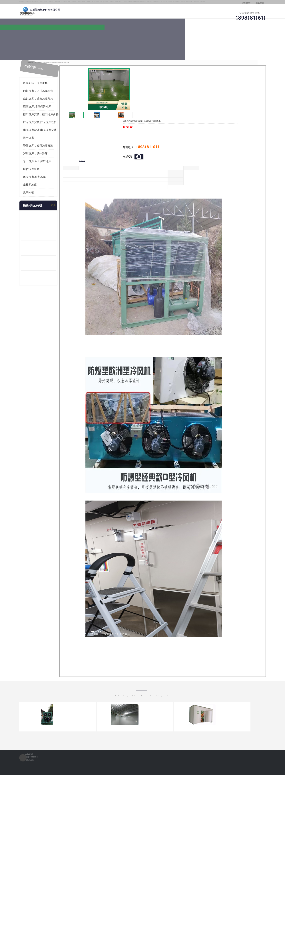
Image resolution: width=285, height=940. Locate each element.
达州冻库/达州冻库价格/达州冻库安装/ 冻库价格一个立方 (110, 873)
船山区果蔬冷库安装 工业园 (51, 228)
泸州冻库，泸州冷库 (49, 137)
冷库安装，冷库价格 (49, 67)
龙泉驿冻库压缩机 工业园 (49, 206)
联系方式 (234, 35)
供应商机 (80, 35)
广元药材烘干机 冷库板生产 (51, 266)
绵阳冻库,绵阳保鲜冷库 (80, 45)
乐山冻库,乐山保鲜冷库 (51, 145)
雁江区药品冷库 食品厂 (48, 221)
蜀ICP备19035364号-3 (79, 909)
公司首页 (49, 35)
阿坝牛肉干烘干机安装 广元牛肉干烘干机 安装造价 (52, 213)
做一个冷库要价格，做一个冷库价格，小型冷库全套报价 (197, 873)
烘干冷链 (42, 176)
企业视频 (111, 35)
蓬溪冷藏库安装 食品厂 (48, 243)
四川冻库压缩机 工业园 (48, 251)
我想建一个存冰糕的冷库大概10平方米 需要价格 (236, 873)
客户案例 (203, 35)
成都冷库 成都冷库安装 (54, 873)
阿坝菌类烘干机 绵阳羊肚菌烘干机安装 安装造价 (52, 258)
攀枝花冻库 (44, 169)
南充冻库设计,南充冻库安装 (54, 114)
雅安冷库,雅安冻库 (48, 161)
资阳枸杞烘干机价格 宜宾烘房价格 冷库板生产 (52, 236)
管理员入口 (88, 919)
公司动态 (172, 35)
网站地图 (100, 919)
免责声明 (76, 919)
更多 (67, 190)
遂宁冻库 (42, 122)
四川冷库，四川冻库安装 (52, 75)
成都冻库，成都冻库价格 (52, 83)
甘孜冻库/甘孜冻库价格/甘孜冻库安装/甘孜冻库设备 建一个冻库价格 (160, 873)
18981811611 (178, 117)
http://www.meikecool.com (94, 777)
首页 (48, 45)
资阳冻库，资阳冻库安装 (52, 130)
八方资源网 (64, 919)
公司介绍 (141, 35)
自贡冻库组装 (45, 153)
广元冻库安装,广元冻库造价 (54, 106)
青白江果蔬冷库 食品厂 (48, 198)
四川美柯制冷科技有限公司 (58, 914)
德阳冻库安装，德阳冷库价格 (55, 98)
